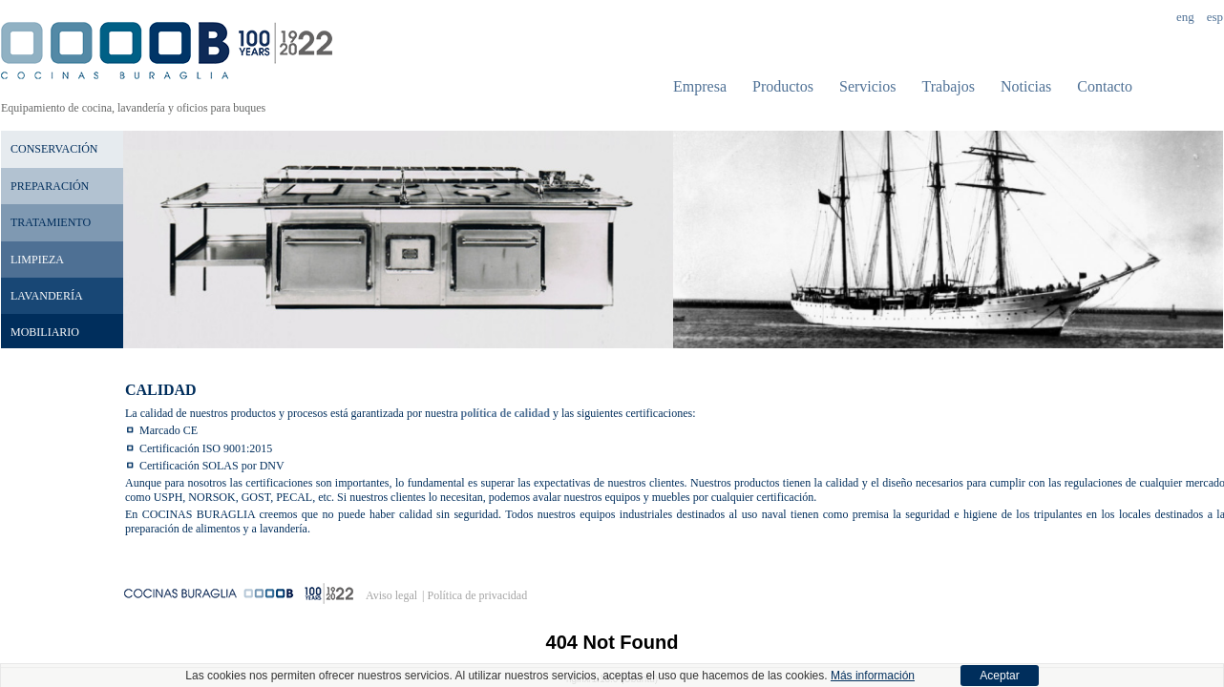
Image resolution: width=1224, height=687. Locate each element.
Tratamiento (51, 222)
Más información (873, 675)
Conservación (54, 149)
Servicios (868, 86)
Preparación (50, 186)
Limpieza (37, 259)
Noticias (1026, 86)
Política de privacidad (478, 595)
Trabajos (948, 86)
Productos (782, 86)
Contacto (1104, 86)
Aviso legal (391, 595)
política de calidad (505, 413)
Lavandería (47, 295)
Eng (1185, 17)
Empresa (700, 86)
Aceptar (999, 675)
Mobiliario (45, 332)
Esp (1215, 17)
